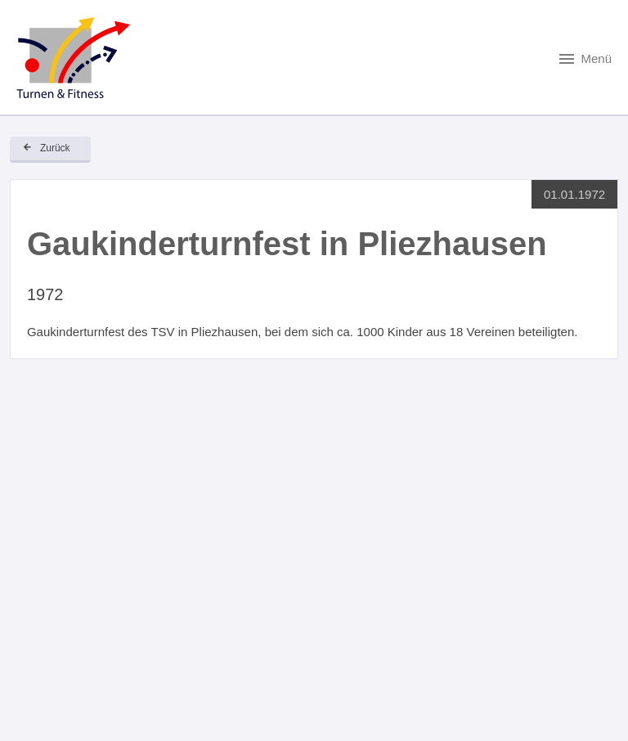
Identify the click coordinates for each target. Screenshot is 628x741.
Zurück (55, 148)
